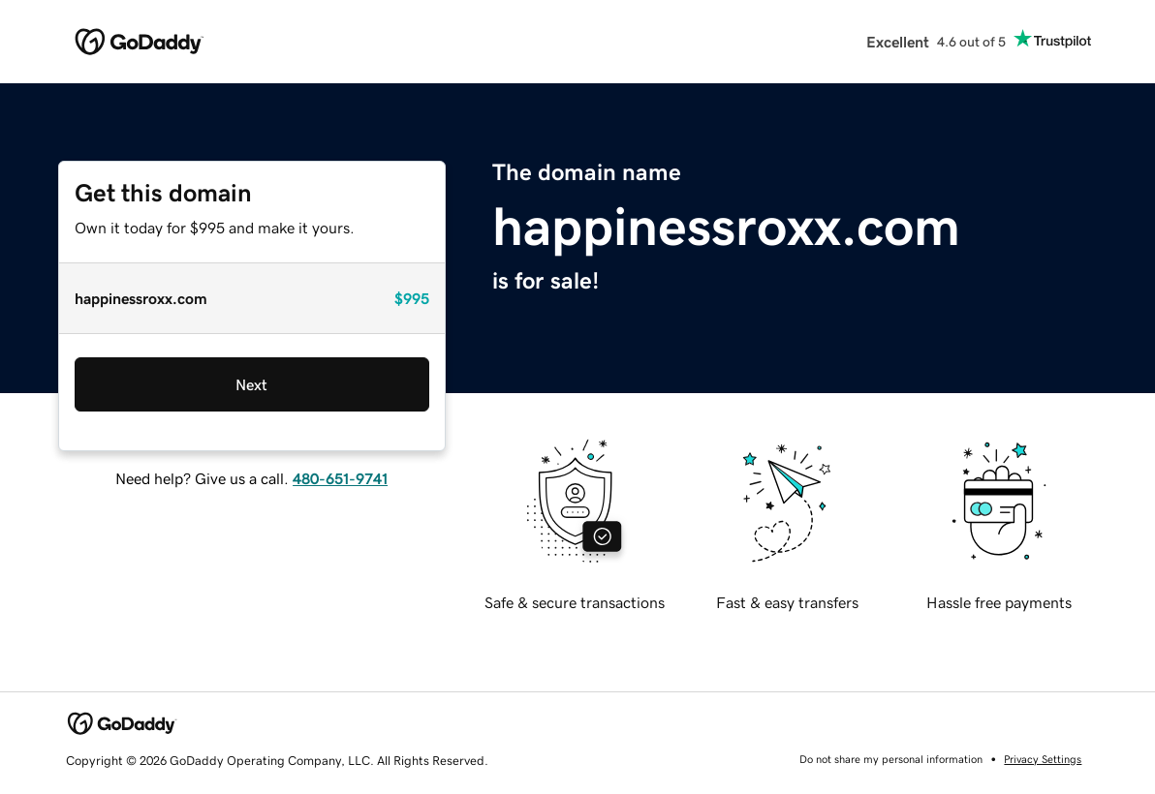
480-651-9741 (340, 478)
